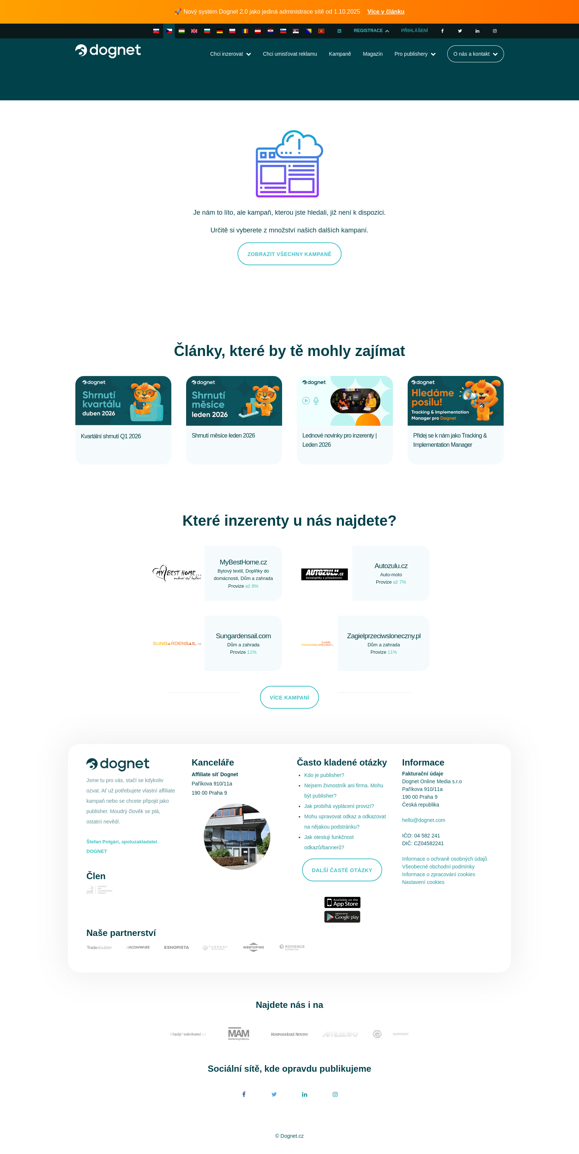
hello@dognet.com (423, 820)
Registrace (371, 31)
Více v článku (386, 11)
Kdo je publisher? (324, 775)
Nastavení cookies (423, 882)
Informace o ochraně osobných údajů (444, 859)
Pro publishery (411, 54)
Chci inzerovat (226, 54)
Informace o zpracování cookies (438, 874)
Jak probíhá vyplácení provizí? (339, 806)
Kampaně (340, 54)
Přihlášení (414, 31)
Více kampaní (289, 698)
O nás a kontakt (471, 54)
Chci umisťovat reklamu (290, 54)
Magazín (373, 54)
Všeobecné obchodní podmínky (438, 867)
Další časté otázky (342, 870)
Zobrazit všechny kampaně (289, 254)
